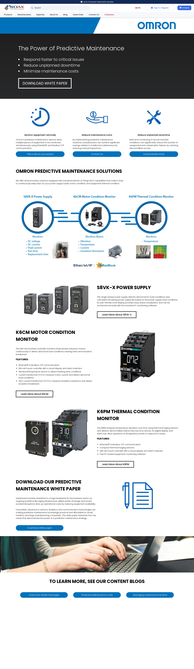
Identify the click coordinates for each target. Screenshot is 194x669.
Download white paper (45, 83)
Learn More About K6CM (34, 394)
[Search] (32, 8)
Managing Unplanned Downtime (150, 595)
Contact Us (94, 14)
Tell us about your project (40, 154)
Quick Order (78, 14)
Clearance (109, 14)
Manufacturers (24, 14)
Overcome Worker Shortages (44, 595)
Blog (65, 14)
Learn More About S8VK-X (116, 314)
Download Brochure (153, 154)
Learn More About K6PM (115, 464)
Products (8, 14)
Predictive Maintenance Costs (97, 595)
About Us (54, 14)
